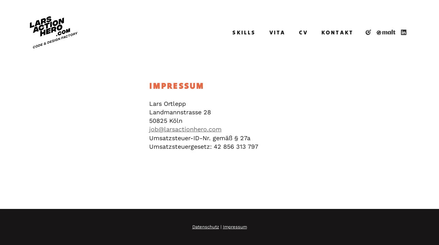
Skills (244, 32)
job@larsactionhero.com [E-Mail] (185, 129)
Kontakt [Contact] (337, 32)
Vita (277, 32)
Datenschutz (205, 226)
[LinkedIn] (403, 32)
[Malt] (386, 32)
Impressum (235, 226)
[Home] (53, 32)
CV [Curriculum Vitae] (303, 32)
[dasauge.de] (368, 32)
